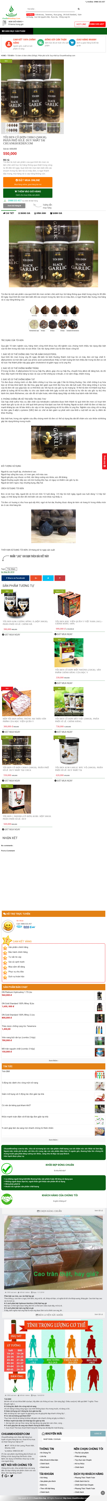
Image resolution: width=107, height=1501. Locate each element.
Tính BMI (7, 1399)
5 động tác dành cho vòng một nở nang (20, 1406)
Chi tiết (8, 213)
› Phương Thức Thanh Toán (84, 1478)
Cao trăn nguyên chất (41, 17)
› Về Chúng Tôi (45, 1453)
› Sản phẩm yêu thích (47, 1481)
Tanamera (48, 15)
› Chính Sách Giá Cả (81, 1481)
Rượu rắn (54, 17)
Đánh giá (56, 213)
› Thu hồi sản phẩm (81, 1453)
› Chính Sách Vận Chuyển (83, 1485)
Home (3, 56)
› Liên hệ (42, 1456)
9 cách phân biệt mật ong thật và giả (18, 1308)
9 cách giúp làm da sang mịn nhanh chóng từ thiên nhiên (27, 1426)
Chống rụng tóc (64, 17)
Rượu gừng (58, 15)
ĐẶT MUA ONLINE (27, 182)
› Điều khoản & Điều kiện (48, 1460)
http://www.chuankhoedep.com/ (75, 1498)
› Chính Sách (44, 1464)
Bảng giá (24, 213)
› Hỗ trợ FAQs (79, 1464)
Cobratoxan (39, 15)
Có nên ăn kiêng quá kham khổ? (17, 1416)
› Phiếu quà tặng (80, 1456)
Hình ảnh (40, 213)
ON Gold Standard (69, 15)
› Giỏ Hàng (43, 1478)
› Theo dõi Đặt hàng (47, 1489)
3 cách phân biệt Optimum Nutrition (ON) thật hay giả (25, 1303)
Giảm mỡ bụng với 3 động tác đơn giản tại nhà (22, 1411)
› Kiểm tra (43, 1485)
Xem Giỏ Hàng (14, 206)
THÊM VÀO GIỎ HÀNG (28, 193)
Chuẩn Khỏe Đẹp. (40, 1498)
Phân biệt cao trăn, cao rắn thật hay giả (19, 1296)
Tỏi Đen (11, 56)
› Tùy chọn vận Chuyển (83, 1460)
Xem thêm (53, 1061)
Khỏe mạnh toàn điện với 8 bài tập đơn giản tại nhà (24, 1421)
